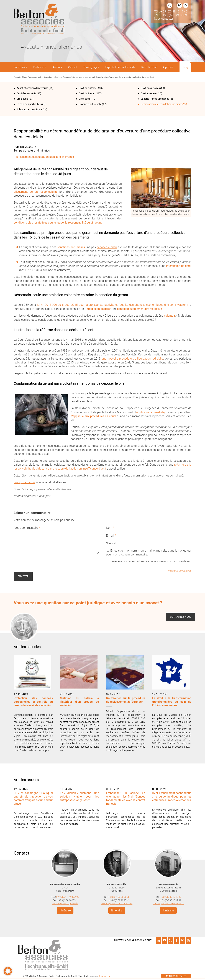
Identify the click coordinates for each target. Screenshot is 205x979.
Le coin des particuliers (29, 104)
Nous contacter (163, 18)
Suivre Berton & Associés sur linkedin (158, 940)
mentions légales (176, 976)
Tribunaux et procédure (29, 109)
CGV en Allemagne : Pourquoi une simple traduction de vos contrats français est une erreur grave (33, 798)
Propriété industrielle (90, 104)
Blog (24, 77)
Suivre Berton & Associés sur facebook (176, 940)
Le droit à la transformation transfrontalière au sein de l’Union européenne (171, 701)
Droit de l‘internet (88, 88)
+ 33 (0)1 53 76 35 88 (119, 897)
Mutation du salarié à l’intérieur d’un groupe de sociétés (79, 701)
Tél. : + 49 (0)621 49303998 (171, 15)
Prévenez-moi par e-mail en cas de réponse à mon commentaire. (148, 561)
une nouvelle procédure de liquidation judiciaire (132, 358)
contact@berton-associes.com (116, 903)
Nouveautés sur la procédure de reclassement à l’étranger (125, 699)
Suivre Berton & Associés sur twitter (170, 940)
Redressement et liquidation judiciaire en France (44, 156)
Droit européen (149, 93)
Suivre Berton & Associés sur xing (182, 940)
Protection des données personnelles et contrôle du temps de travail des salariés (33, 701)
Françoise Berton (24, 482)
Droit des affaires (150, 88)
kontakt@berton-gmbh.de (65, 903)
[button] (8, 971)
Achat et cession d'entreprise (32, 88)
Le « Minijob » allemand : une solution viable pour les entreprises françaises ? (79, 796)
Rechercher (169, 5)
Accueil (17, 77)
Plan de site (104, 976)
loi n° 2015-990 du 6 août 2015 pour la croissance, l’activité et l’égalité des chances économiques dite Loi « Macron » (113, 304)
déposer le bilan (107, 247)
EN (185, 5)
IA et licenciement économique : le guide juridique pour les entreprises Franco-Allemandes (171, 796)
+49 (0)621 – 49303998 (67, 897)
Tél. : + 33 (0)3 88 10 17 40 (170, 11)
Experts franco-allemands (155, 98)
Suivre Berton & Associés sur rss (188, 940)
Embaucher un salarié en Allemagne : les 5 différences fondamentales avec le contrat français (125, 798)
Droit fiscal (22, 98)
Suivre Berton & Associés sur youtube (164, 940)
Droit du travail (87, 93)
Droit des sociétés (26, 93)
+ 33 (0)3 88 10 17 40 (170, 897)
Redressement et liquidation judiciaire (44, 77)
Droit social (85, 98)
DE (179, 5)
